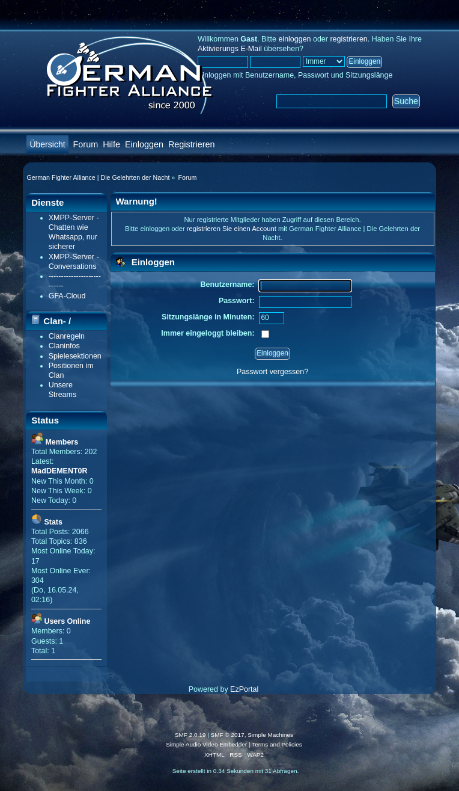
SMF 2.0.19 (190, 734)
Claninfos (64, 346)
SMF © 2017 (228, 734)
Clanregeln (67, 336)
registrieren (348, 39)
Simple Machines (270, 734)
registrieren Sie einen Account (231, 228)
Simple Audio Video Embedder (206, 744)
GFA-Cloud (67, 296)
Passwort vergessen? (272, 372)
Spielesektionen (75, 356)
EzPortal (244, 689)
